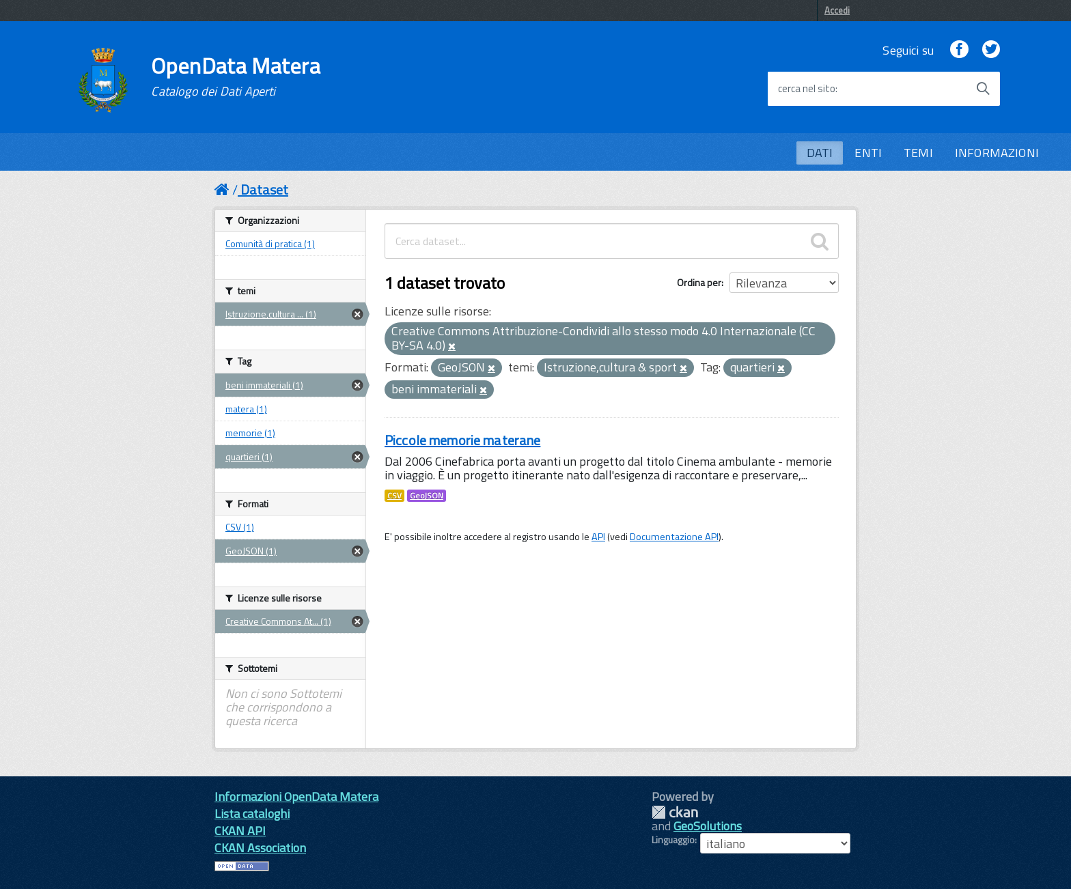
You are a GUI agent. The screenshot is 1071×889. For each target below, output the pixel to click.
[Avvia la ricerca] (983, 89)
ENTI (868, 152)
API (598, 536)
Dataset (264, 189)
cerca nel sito (806, 89)
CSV (394, 496)
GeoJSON (426, 496)
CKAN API (240, 830)
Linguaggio (673, 840)
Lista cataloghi (252, 813)
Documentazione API (674, 536)
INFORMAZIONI (997, 152)
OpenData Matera (235, 76)
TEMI (918, 152)
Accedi (837, 10)
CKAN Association (260, 847)
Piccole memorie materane (462, 440)
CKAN (675, 812)
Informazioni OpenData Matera (296, 796)
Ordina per (699, 282)
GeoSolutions (707, 826)
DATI (820, 152)
